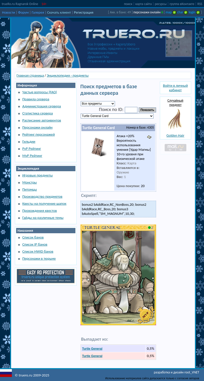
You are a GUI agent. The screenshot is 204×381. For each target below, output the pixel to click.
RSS (199, 4)
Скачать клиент (59, 12)
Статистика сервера (37, 113)
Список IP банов (34, 244)
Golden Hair (175, 135)
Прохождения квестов (39, 210)
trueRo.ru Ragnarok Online (20, 4)
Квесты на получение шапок (44, 203)
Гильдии (28, 141)
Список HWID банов (37, 251)
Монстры (29, 182)
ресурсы (161, 4)
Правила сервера (35, 99)
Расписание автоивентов (41, 120)
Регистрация (83, 12)
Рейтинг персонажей (38, 134)
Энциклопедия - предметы (68, 75)
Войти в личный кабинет (175, 87)
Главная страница (30, 75)
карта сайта (143, 4)
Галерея (38, 12)
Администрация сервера (41, 106)
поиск (128, 4)
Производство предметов (42, 196)
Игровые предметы (37, 175)
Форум (23, 12)
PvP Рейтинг (31, 148)
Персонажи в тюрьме (39, 258)
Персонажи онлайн (37, 127)
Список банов (33, 237)
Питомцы (29, 189)
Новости (8, 12)
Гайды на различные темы (42, 217)
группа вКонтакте (182, 4)
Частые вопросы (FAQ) (39, 92)
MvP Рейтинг (32, 155)
